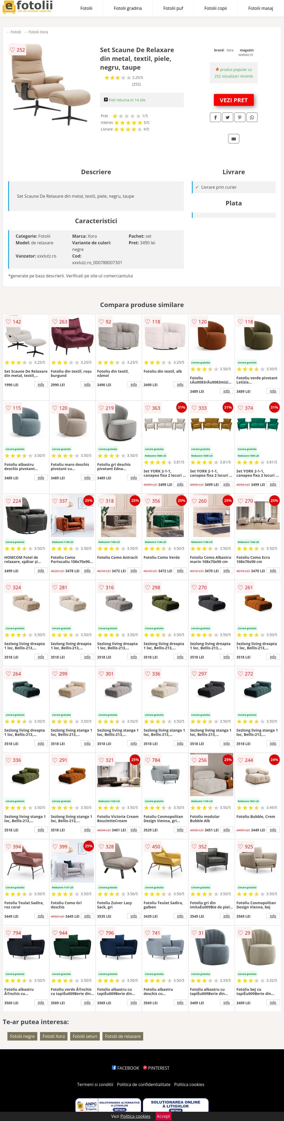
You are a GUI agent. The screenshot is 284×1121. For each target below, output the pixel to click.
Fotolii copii (216, 8)
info (41, 384)
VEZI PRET (234, 100)
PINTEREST (156, 1068)
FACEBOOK (125, 1068)
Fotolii (86, 8)
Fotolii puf (173, 8)
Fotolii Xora (38, 31)
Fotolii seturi (85, 1036)
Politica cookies (189, 1084)
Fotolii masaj (260, 8)
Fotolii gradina (128, 8)
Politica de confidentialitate (143, 1084)
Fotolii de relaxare (123, 1036)
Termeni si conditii (95, 1084)
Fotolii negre (22, 1036)
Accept (163, 1116)
